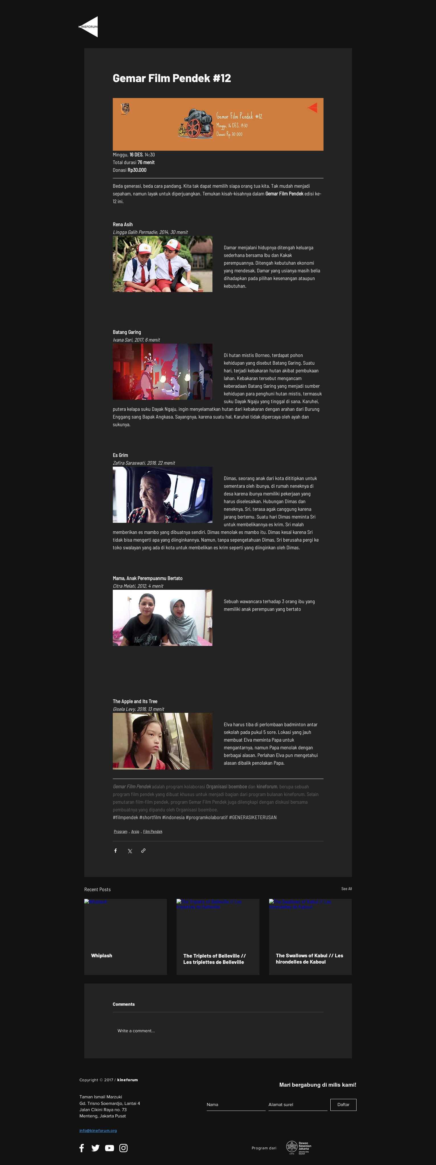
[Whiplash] (125, 922)
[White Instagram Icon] (123, 1148)
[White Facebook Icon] (81, 1148)
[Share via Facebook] (115, 850)
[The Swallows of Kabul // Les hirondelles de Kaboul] (310, 922)
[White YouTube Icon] (109, 1148)
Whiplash (101, 955)
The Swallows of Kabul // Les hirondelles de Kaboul (309, 958)
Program (120, 831)
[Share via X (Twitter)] (129, 850)
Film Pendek (152, 831)
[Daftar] (343, 1105)
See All (346, 888)
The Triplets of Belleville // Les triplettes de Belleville (214, 958)
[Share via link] (143, 850)
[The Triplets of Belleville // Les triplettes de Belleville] (218, 922)
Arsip (135, 831)
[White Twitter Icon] (95, 1148)
